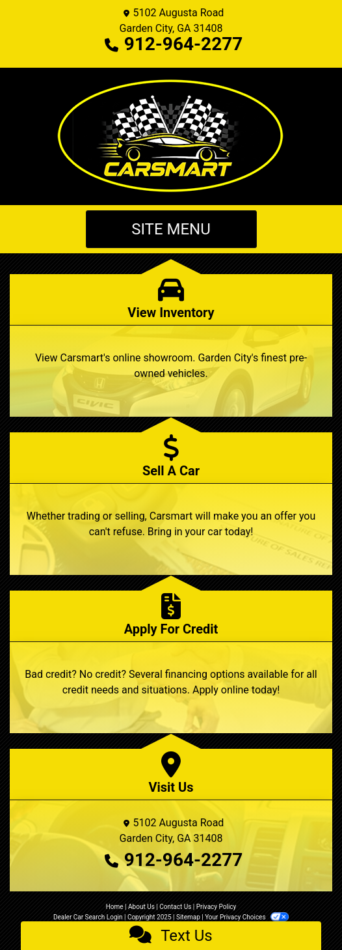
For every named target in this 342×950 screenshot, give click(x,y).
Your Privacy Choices (247, 917)
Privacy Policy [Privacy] (216, 906)
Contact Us (175, 906)
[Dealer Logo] (171, 136)
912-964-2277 (183, 44)
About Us (141, 906)
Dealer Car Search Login (88, 917)
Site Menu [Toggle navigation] (171, 229)
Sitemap (188, 917)
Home (115, 906)
